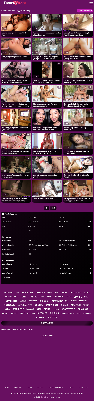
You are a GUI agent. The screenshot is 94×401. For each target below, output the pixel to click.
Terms (29, 388)
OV (76, 218)
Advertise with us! (56, 388)
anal (87, 292)
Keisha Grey (16, 241)
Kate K (46, 273)
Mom (16, 226)
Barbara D (46, 269)
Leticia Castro (16, 264)
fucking (56, 309)
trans (69, 297)
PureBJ (46, 241)
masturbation (60, 301)
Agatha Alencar (76, 269)
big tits (52, 317)
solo (49, 297)
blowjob (42, 313)
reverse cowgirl (68, 313)
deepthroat (52, 305)
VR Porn (76, 222)
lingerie (64, 293)
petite (47, 309)
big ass (30, 309)
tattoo (33, 297)
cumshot (83, 309)
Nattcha (76, 264)
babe (39, 309)
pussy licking (11, 297)
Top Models (9, 261)
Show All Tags (47, 323)
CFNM (16, 231)
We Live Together (16, 245)
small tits (11, 301)
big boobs (83, 301)
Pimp (46, 250)
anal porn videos (84, 313)
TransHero (44, 397)
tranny (86, 305)
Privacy (40, 388)
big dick (54, 313)
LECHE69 (76, 250)
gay (17, 293)
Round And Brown (76, 241)
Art (76, 226)
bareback (41, 318)
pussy (42, 297)
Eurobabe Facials (16, 254)
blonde (78, 297)
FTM (46, 226)
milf (22, 313)
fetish (24, 297)
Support (18, 388)
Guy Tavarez (16, 277)
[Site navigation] (91, 3)
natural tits (25, 305)
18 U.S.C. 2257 (84, 388)
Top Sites (8, 237)
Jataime (16, 269)
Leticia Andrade (16, 273)
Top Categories (11, 214)
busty (49, 293)
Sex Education (16, 222)
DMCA (71, 388)
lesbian (23, 301)
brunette (18, 309)
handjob (40, 293)
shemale (64, 305)
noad (46, 218)
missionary (9, 305)
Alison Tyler (16, 250)
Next (53, 208)
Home (7, 388)
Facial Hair (46, 222)
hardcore (27, 292)
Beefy (16, 218)
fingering (8, 293)
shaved (74, 301)
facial (5, 313)
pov (86, 297)
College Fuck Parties (76, 245)
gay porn (31, 313)
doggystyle (68, 309)
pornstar (33, 301)
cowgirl (39, 305)
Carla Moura (76, 273)
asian (7, 309)
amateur (76, 305)
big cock (44, 301)
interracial (76, 293)
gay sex (14, 313)
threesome (59, 297)
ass (56, 293)
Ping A (46, 264)
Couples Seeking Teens (46, 245)
